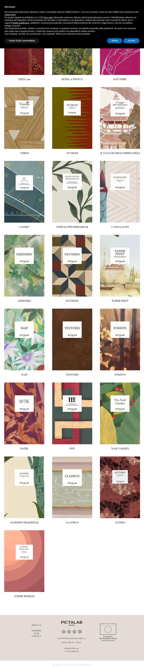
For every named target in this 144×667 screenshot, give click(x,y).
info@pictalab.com (71, 648)
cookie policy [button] (10, 14)
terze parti (48, 17)
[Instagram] (69, 632)
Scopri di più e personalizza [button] (22, 40)
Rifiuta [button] (115, 40)
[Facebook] (64, 632)
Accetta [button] (131, 40)
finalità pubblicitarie (21, 23)
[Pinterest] (74, 632)
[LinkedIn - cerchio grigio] (80, 632)
